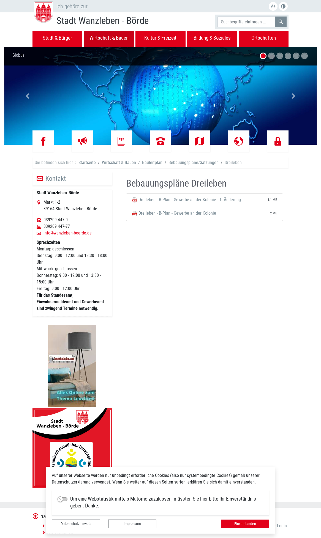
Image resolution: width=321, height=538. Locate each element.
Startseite (87, 162)
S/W (283, 6)
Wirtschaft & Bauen (119, 162)
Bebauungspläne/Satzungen (193, 162)
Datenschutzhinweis (76, 523)
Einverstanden (245, 523)
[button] (27, 96)
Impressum (132, 523)
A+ (273, 6)
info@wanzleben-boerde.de (67, 233)
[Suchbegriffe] (246, 22)
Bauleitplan (152, 162)
